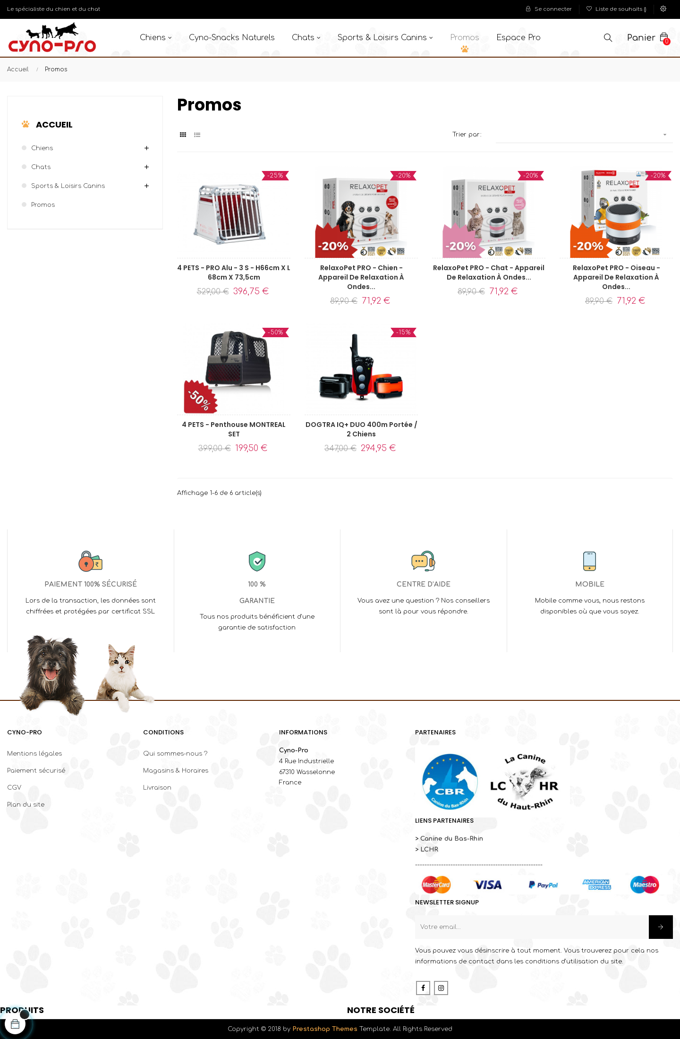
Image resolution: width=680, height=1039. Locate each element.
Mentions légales (34, 753)
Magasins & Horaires (175, 770)
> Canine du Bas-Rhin (449, 838)
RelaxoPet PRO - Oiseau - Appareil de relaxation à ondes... (616, 277)
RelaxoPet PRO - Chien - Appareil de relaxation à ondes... (361, 277)
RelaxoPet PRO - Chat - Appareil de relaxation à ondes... (488, 272)
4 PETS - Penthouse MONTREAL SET (234, 429)
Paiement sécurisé (36, 770)
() (616, 9)
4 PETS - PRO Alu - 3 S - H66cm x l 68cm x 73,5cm (233, 272)
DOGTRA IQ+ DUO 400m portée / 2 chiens (361, 429)
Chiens (42, 148)
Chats (41, 167)
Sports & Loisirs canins (68, 186)
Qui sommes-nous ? (175, 753)
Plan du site (25, 804)
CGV (14, 787)
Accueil (54, 124)
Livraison (157, 787)
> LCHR (426, 849)
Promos (43, 205)
